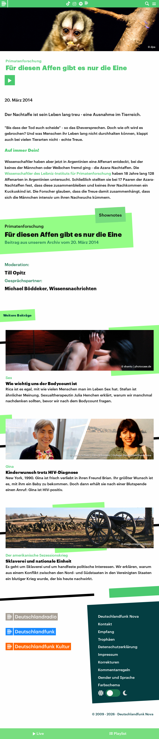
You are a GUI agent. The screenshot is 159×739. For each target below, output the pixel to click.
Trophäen (106, 639)
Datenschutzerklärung (117, 646)
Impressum (108, 654)
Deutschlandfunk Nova (118, 616)
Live (40, 733)
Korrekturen (108, 662)
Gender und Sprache (116, 677)
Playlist (120, 733)
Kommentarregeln (114, 669)
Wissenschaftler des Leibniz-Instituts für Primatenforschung (58, 173)
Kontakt (105, 624)
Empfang (106, 631)
